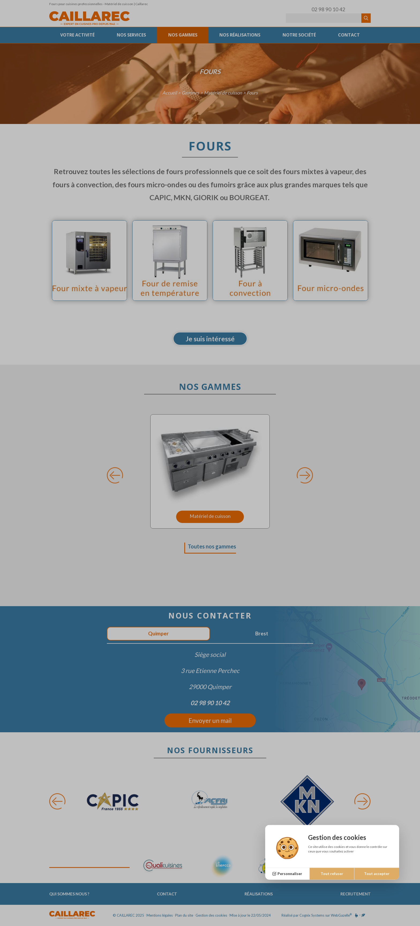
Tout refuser (332, 873)
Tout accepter (376, 873)
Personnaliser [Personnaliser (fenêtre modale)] (290, 873)
